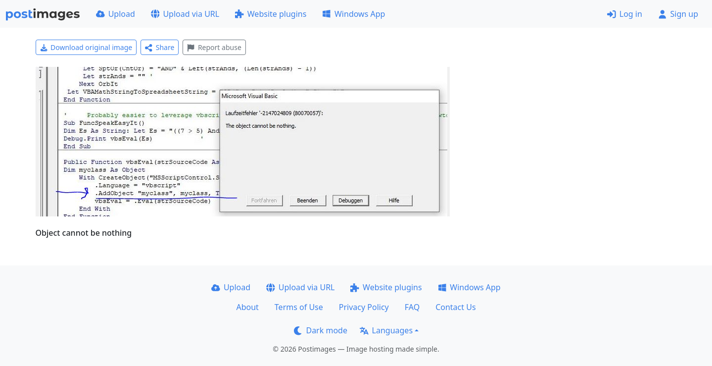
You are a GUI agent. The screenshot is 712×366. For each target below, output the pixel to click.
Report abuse (214, 47)
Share (159, 47)
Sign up (678, 13)
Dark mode (320, 330)
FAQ (412, 307)
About (247, 307)
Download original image (86, 47)
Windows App (353, 13)
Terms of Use (299, 307)
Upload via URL (185, 13)
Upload (115, 13)
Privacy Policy (364, 307)
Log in (624, 13)
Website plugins (270, 13)
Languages (386, 330)
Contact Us (455, 307)
